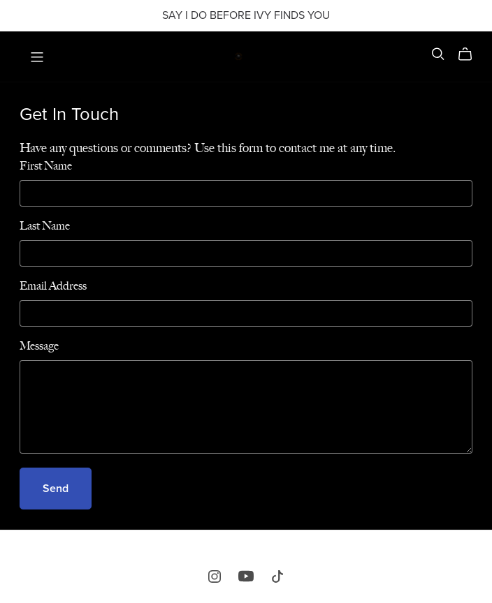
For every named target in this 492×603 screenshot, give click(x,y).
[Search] (438, 54)
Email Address (53, 285)
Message (39, 345)
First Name (46, 165)
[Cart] (470, 54)
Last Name (45, 225)
